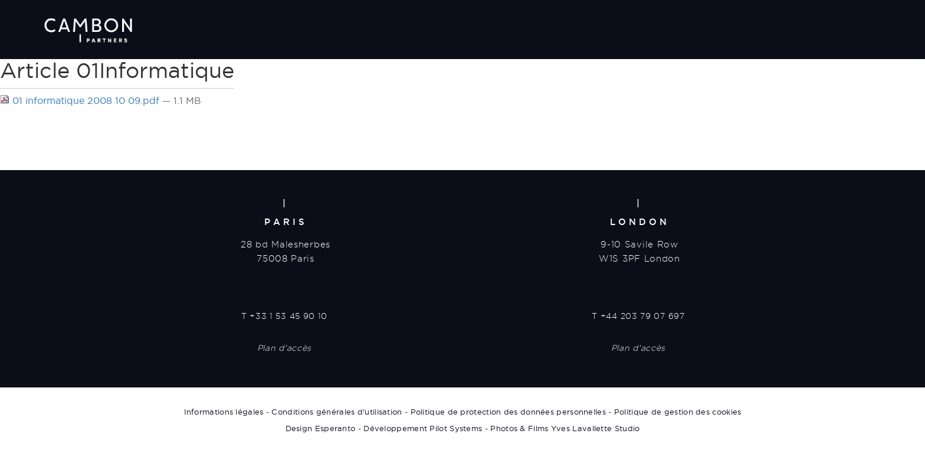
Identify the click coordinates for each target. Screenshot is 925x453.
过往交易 (654, 28)
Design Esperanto (321, 428)
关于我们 (715, 28)
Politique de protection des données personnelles (508, 412)
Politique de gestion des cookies (678, 412)
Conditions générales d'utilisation (336, 412)
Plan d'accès (284, 348)
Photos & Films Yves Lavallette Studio (564, 428)
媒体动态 (775, 28)
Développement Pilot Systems (422, 428)
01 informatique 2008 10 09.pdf (81, 100)
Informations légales (224, 412)
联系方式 (836, 28)
